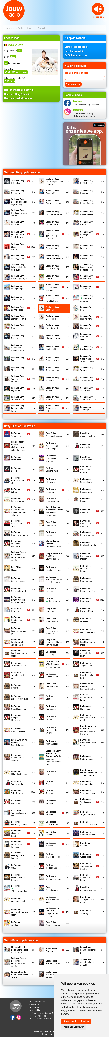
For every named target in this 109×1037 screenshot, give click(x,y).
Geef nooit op (86, 579)
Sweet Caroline (87, 782)
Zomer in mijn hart (88, 398)
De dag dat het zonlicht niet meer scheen (19, 511)
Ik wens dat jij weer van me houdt (54, 642)
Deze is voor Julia (16, 523)
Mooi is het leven (18, 730)
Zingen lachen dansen (52, 912)
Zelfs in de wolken (54, 398)
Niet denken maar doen (88, 742)
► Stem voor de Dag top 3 (41, 1012)
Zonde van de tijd (52, 408)
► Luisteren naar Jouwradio (37, 1003)
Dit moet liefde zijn (54, 213)
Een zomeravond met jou (52, 234)
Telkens (51, 791)
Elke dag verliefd (17, 247)
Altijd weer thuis (87, 458)
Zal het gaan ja (52, 888)
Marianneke (51, 707)
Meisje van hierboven (16, 717)
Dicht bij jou (51, 523)
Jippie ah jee (86, 664)
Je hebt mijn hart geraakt (87, 962)
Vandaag (51, 802)
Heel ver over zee (53, 962)
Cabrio (16, 490)
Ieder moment (52, 620)
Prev (3, 19)
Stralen (51, 782)
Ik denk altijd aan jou (18, 631)
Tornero (86, 368)
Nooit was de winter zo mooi (17, 347)
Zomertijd (85, 912)
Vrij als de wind (86, 379)
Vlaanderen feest (16, 833)
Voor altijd (52, 379)
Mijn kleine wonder (54, 336)
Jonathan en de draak (18, 675)
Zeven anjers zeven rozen (19, 912)
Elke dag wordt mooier (86, 556)
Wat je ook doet (53, 855)
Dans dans (86, 191)
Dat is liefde (19, 950)
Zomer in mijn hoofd (17, 408)
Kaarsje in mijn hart (86, 675)
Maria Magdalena (18, 707)
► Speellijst (35, 1010)
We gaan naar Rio (53, 866)
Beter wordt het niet (18, 480)
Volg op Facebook (86, 104)
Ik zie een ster (86, 277)
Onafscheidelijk (52, 347)
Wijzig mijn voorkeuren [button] (74, 1027)
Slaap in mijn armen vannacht (87, 359)
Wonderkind (86, 389)
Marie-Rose (85, 707)
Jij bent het (86, 287)
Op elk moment (87, 347)
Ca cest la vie (86, 480)
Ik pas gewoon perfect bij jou (86, 267)
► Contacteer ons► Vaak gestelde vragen (40, 1017)
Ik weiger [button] (85, 1021)
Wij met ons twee (53, 877)
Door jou (51, 949)
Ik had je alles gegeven (52, 631)
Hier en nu (85, 599)
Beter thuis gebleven (85, 469)
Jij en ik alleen (17, 298)
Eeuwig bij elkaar (86, 234)
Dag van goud (86, 490)
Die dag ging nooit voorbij (19, 213)
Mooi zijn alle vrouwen (51, 730)
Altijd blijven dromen (51, 458)
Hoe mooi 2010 (86, 609)
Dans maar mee (52, 499)
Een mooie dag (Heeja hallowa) (17, 234)
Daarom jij (52, 191)
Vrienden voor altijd (89, 833)
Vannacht (51, 813)
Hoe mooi (51, 609)
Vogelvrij (51, 833)
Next (105, 19)
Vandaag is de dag (86, 802)
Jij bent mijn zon (18, 664)
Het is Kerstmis (54, 599)
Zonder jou (86, 408)
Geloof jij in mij (17, 257)
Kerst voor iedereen (86, 298)
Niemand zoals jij (53, 742)
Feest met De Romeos (86, 568)
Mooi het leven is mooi (87, 717)
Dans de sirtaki (17, 499)
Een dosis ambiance (16, 543)
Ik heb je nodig (52, 267)
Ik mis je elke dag (88, 631)
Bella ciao (16, 469)
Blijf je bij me (86, 181)
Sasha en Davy (24, 28)
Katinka (16, 686)
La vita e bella (17, 308)
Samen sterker (17, 782)
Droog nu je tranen (19, 533)
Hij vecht (16, 609)
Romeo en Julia (52, 358)
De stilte (85, 511)
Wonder (52, 389)
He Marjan (51, 589)
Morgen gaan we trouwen (89, 729)
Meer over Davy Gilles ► (17, 94)
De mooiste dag (87, 201)
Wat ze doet (85, 855)
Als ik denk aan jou (54, 434)
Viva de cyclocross (19, 823)
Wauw (16, 866)
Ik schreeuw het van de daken (18, 642)
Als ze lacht (85, 445)
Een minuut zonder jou (88, 950)
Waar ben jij (85, 844)
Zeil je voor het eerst (52, 899)
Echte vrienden (87, 533)
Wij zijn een (17, 389)
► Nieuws (34, 1007)
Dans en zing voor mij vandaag (19, 202)
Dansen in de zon (53, 201)
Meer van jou (86, 326)
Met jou (51, 717)
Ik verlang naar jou (19, 277)
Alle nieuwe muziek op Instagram (84, 114)
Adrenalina (16, 434)
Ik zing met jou (17, 287)
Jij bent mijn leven (85, 653)
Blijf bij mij (51, 480)
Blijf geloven (17, 181)
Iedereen (85, 620)
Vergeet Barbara (87, 813)
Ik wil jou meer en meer (19, 653)
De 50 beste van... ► (76, 55)
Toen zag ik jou (52, 368)
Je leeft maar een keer (52, 287)
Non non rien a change (17, 757)
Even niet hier (52, 246)
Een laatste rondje (88, 543)
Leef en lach (52, 308)
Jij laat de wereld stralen (52, 298)
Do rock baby (17, 223)
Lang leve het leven (19, 697)
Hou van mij (86, 257)
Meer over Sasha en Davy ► (19, 89)
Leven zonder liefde (86, 697)
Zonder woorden (53, 923)
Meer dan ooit (52, 326)
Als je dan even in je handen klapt (19, 445)
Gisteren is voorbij (19, 589)
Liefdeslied (52, 317)
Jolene (19, 974)
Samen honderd (88, 772)
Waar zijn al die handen (17, 855)
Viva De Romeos (53, 823)
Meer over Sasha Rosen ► (18, 98)
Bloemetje (17, 191)
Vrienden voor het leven (17, 844)
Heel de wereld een (54, 257)
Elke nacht (16, 568)
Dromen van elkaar (54, 223)
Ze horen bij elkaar (88, 888)
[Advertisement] (31, 129)
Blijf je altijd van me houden (54, 181)
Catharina (51, 490)
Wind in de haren (85, 877)
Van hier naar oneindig (17, 379)
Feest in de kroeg (53, 568)
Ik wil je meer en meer (87, 642)
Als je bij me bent (87, 434)
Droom (51, 533)
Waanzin (51, 844)
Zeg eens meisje (18, 899)
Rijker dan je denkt (19, 772)
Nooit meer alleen (86, 336)
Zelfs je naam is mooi (87, 899)
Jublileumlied (52, 675)
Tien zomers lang (87, 791)
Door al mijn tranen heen (85, 523)
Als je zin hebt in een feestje (53, 446)
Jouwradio (9, 28)
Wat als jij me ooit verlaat (53, 974)
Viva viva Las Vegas (88, 823)
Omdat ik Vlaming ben (53, 757)
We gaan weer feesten (86, 866)
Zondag (16, 923)
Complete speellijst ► (77, 46)
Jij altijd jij (51, 653)
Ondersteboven (87, 757)
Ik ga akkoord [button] (70, 1021)
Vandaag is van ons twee (19, 813)
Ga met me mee (18, 579)
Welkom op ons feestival (18, 877)
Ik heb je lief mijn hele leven (18, 267)
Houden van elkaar (16, 620)
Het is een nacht (18, 600)
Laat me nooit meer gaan (52, 686)
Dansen (85, 499)
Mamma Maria (86, 317)
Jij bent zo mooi (53, 664)
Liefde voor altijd (18, 317)
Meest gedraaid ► (74, 51)
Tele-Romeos (17, 791)
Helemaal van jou (87, 589)
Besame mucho (53, 469)
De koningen (54, 511)
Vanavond (16, 802)
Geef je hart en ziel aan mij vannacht (54, 579)
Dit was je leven (87, 213)
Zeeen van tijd (17, 398)
